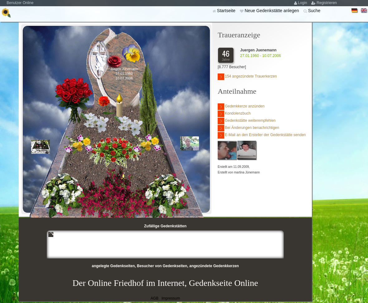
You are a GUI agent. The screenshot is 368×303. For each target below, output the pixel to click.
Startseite (227, 10)
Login (303, 3)
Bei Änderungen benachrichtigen (248, 128)
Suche (314, 10)
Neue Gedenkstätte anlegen (272, 10)
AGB (154, 298)
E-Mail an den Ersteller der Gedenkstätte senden (262, 135)
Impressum (171, 298)
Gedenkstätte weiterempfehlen (247, 121)
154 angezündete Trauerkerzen (247, 76)
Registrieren (327, 3)
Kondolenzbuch (234, 114)
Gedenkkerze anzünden (241, 106)
